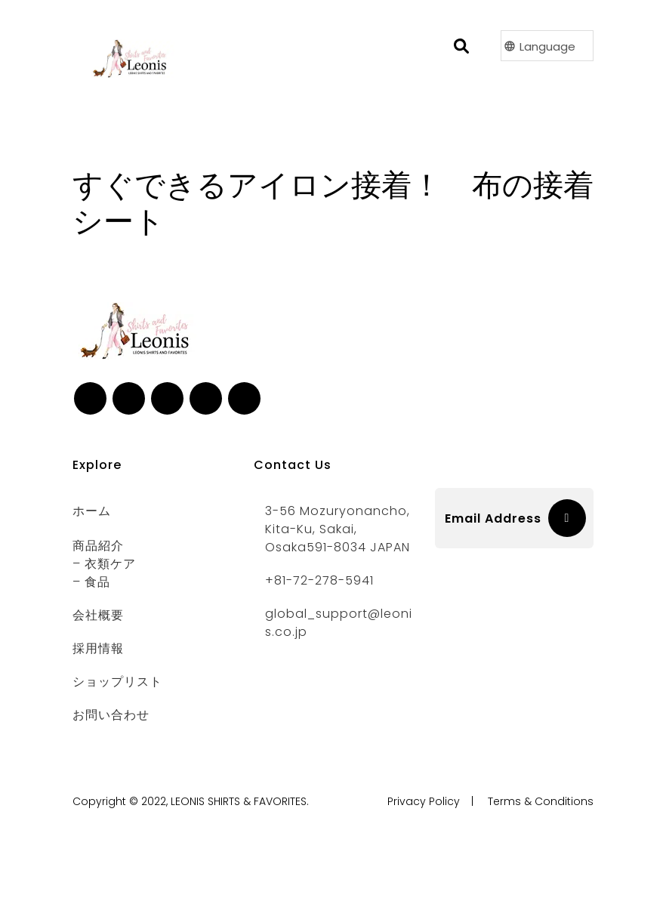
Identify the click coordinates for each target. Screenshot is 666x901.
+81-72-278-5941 (319, 580)
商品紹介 (98, 545)
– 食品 (91, 582)
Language (547, 46)
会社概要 (98, 615)
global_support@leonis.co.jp (338, 622)
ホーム (91, 511)
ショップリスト (117, 681)
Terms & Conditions (541, 801)
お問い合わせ (111, 715)
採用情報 (98, 648)
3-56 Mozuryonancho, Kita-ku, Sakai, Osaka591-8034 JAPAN (337, 529)
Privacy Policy (423, 801)
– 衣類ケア (104, 563)
